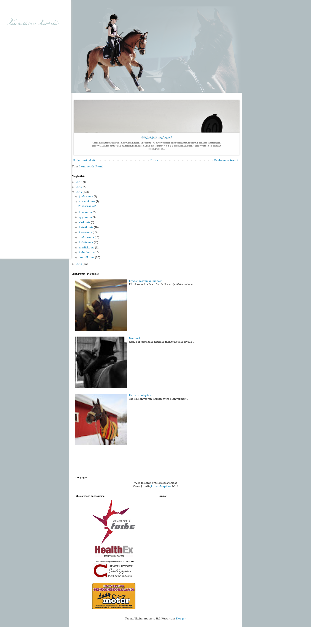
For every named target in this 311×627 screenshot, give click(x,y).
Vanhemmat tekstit (226, 160)
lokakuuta (85, 212)
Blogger (181, 618)
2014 (79, 191)
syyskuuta (85, 217)
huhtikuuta (86, 242)
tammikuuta (87, 257)
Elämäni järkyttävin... (142, 395)
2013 (79, 263)
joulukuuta (86, 196)
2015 (79, 187)
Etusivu (155, 160)
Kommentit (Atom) (91, 166)
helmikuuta (86, 252)
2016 (79, 182)
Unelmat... (135, 338)
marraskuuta (87, 201)
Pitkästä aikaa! (156, 138)
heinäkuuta (86, 227)
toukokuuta (87, 237)
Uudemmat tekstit (84, 160)
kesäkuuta (86, 232)
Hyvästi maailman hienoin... (146, 280)
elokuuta (85, 222)
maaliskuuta (87, 247)
